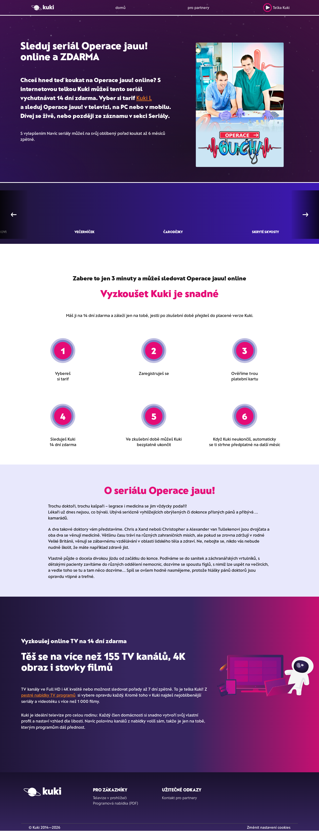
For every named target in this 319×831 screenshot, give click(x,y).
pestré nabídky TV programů (48, 694)
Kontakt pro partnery (179, 797)
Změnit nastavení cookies (268, 827)
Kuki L (144, 97)
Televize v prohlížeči (110, 797)
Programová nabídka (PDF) (115, 803)
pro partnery (198, 7)
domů (120, 7)
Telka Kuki (276, 7)
